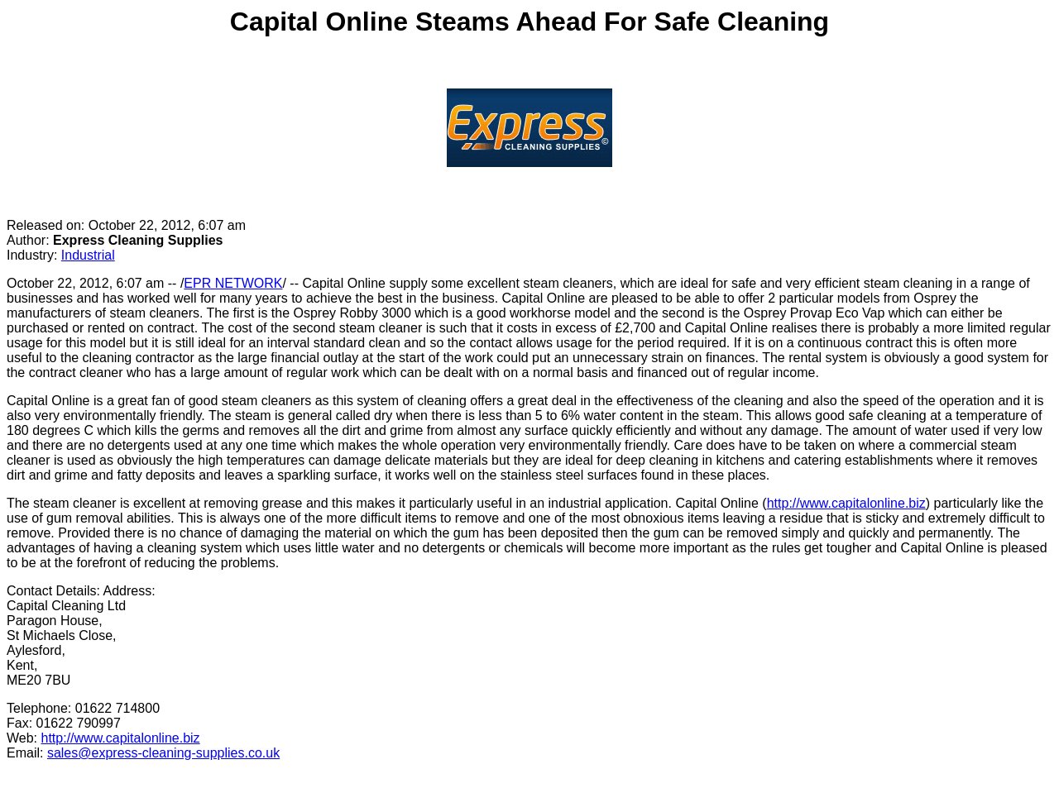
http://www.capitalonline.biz (846, 503)
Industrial (88, 255)
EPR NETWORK (233, 283)
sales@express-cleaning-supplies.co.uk (163, 753)
